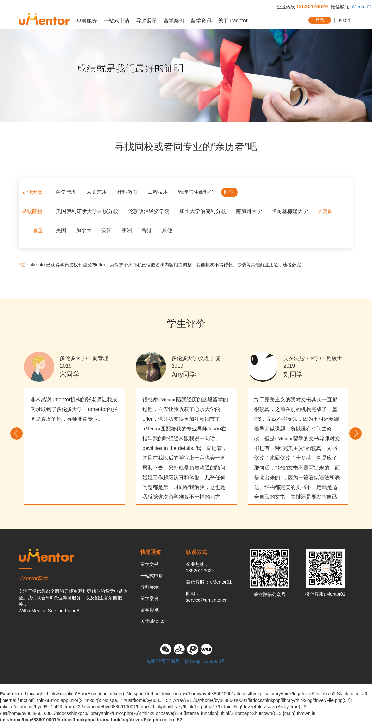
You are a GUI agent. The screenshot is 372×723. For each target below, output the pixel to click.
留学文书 (149, 564)
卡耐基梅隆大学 (290, 211)
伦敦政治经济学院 (149, 211)
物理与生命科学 (196, 192)
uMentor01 (361, 6)
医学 (229, 192)
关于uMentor (233, 20)
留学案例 (173, 20)
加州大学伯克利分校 (202, 211)
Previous (16, 433)
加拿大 (84, 230)
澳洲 (127, 230)
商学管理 (66, 192)
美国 (61, 230)
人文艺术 (96, 192)
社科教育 (127, 192)
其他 (167, 230)
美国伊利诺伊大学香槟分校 (87, 211)
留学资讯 (201, 20)
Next (355, 433)
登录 (319, 20)
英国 (106, 230)
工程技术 (158, 192)
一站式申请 (117, 20)
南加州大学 (249, 211)
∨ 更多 (325, 211)
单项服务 (86, 20)
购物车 (345, 20)
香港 (147, 230)
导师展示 (146, 20)
